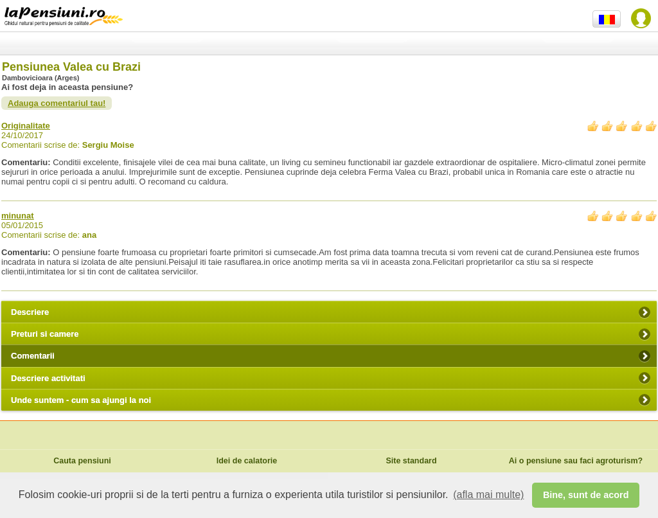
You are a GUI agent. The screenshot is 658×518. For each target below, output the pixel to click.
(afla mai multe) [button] (488, 494)
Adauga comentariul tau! (56, 103)
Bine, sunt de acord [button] (586, 495)
